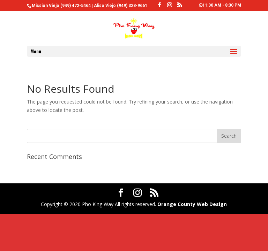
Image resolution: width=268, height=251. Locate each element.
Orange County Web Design (192, 204)
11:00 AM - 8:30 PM (220, 5)
